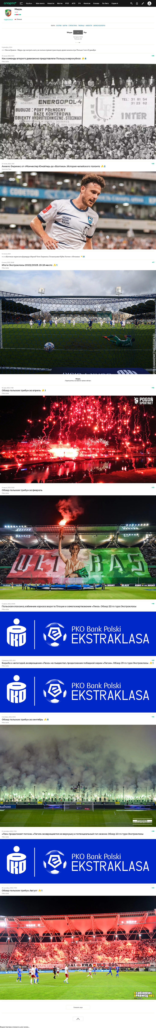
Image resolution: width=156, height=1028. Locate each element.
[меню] (21, 3)
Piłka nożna (5, 61)
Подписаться (8, 19)
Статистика (73, 25)
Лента (53, 25)
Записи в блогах (99, 25)
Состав (58, 25)
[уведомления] (137, 3)
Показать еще (78, 1007)
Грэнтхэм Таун (6, 169)
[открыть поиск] (131, 3)
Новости (89, 25)
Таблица (81, 25)
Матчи (65, 25)
